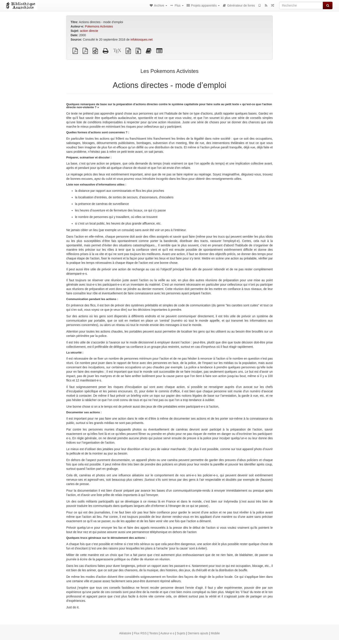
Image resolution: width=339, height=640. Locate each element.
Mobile (215, 633)
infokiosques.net (141, 39)
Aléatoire (125, 633)
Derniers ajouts (198, 633)
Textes (153, 633)
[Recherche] (301, 5)
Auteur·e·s (167, 633)
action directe (89, 31)
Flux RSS (140, 633)
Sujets (181, 633)
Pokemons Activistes (99, 26)
